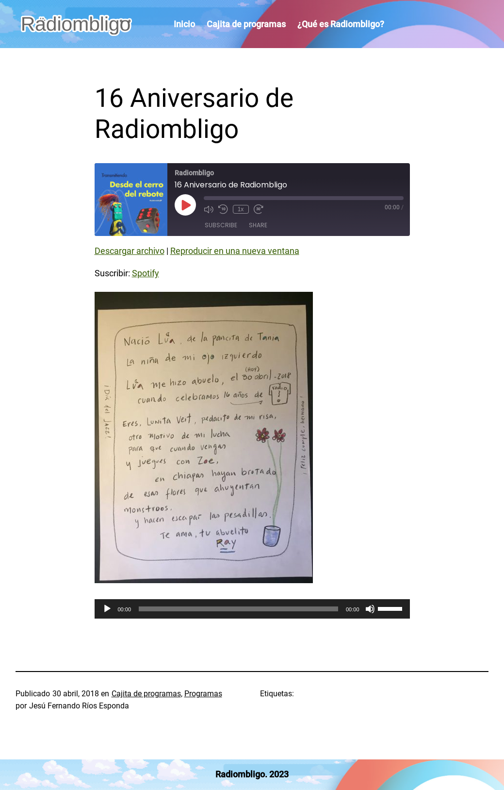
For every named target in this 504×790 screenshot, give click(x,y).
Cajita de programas (146, 693)
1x (241, 209)
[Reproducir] (107, 609)
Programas (203, 693)
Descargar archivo (129, 251)
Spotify (145, 273)
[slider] (238, 608)
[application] (252, 609)
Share (258, 225)
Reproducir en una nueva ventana (234, 251)
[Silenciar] (370, 609)
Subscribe (221, 225)
